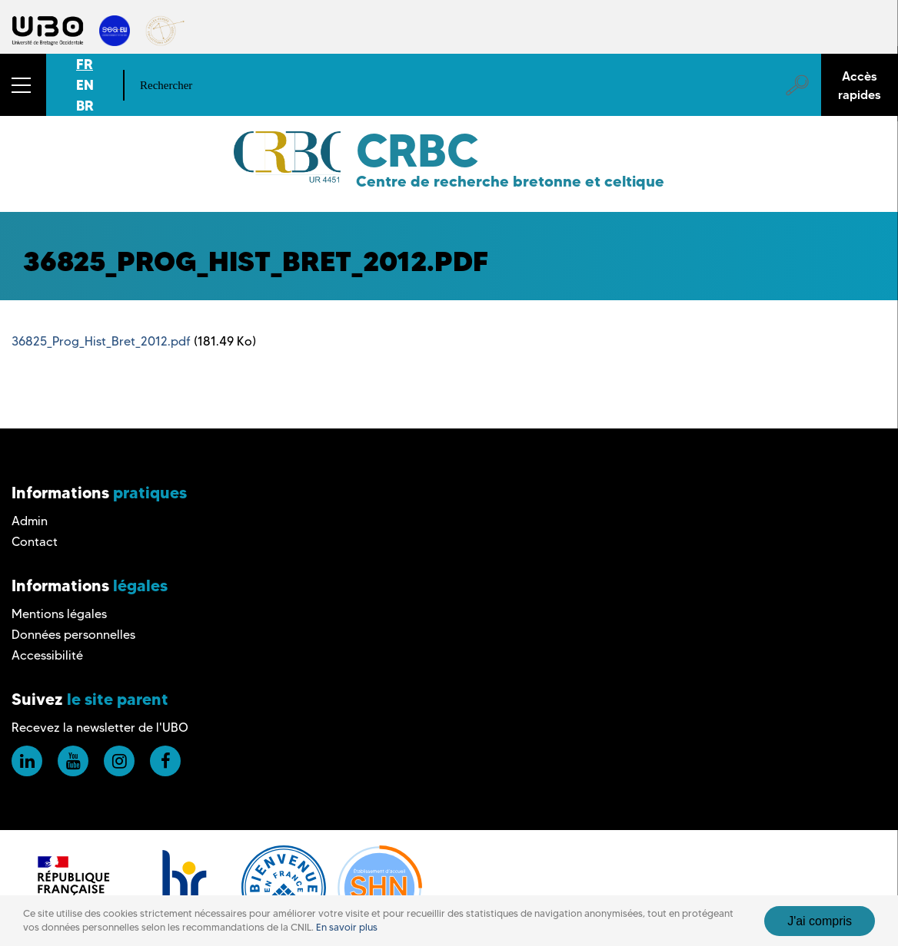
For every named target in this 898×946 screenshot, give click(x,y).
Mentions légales (59, 614)
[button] (23, 85)
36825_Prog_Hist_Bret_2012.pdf (101, 341)
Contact (35, 541)
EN (85, 85)
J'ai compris (819, 921)
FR (84, 64)
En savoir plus (346, 927)
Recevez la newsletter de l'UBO (100, 727)
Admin (30, 521)
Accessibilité (47, 655)
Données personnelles (73, 634)
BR (85, 105)
